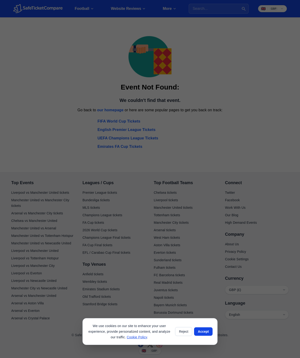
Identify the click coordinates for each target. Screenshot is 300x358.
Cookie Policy (137, 337)
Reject (183, 331)
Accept (203, 331)
